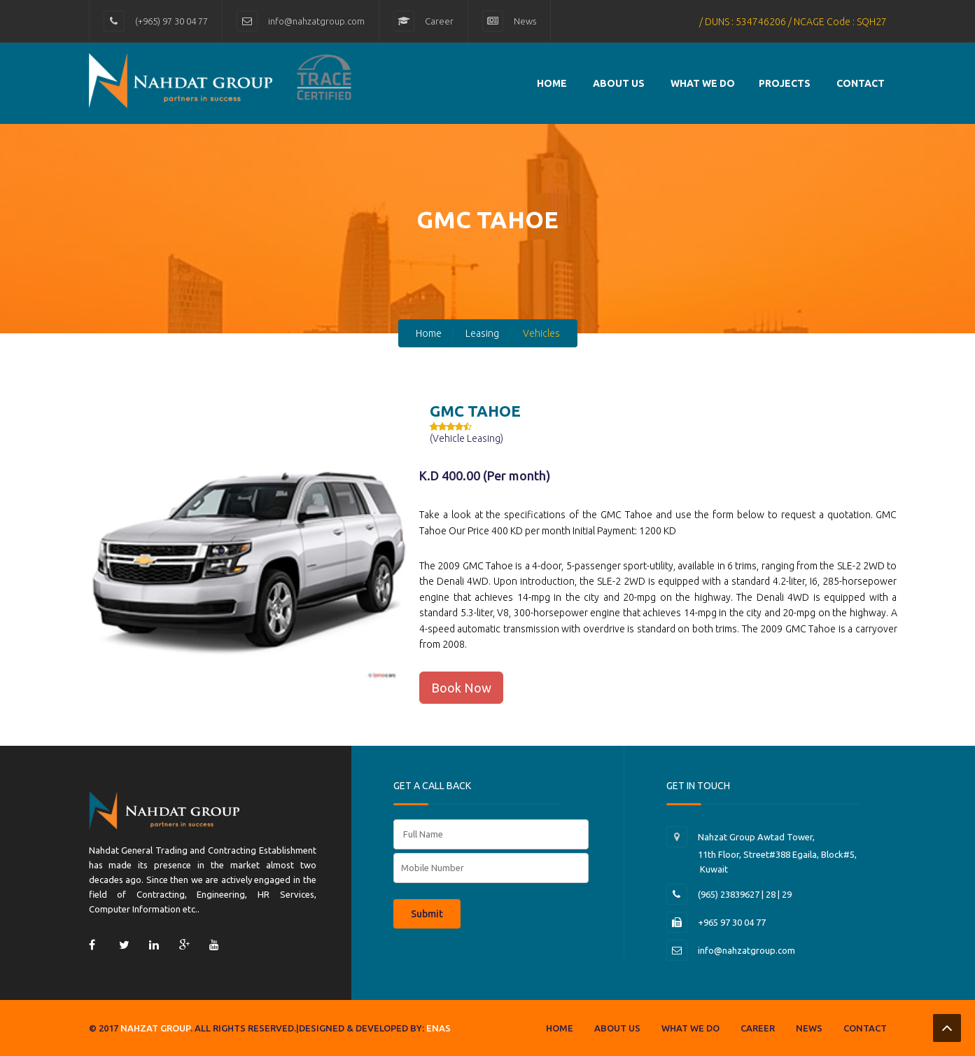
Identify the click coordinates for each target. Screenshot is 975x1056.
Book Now (461, 688)
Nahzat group (155, 1028)
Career (439, 21)
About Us (619, 83)
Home (552, 83)
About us (617, 1028)
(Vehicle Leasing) (466, 438)
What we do (703, 83)
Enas (438, 1028)
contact (860, 83)
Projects (785, 83)
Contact (865, 1028)
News (525, 21)
